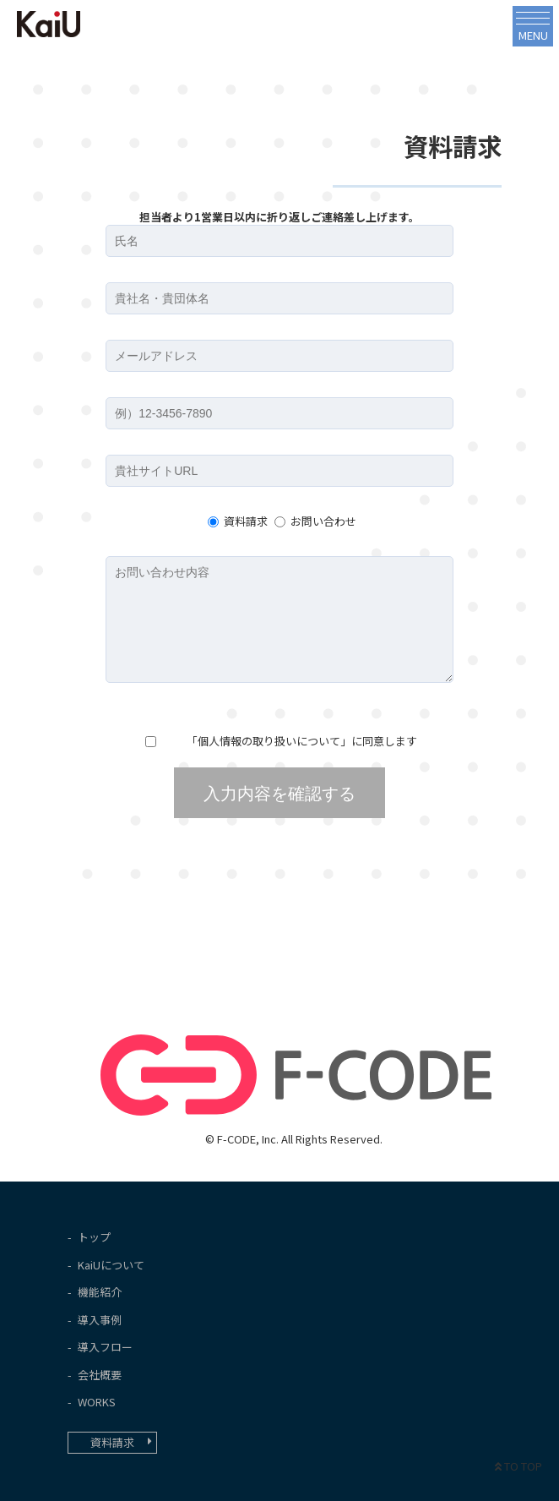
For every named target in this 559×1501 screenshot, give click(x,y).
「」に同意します (300, 741)
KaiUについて (111, 1265)
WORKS (97, 1402)
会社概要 (100, 1375)
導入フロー (105, 1347)
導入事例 (100, 1320)
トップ (94, 1237)
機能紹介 (100, 1292)
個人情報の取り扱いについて (269, 741)
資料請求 (246, 521)
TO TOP (518, 1466)
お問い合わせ (323, 521)
